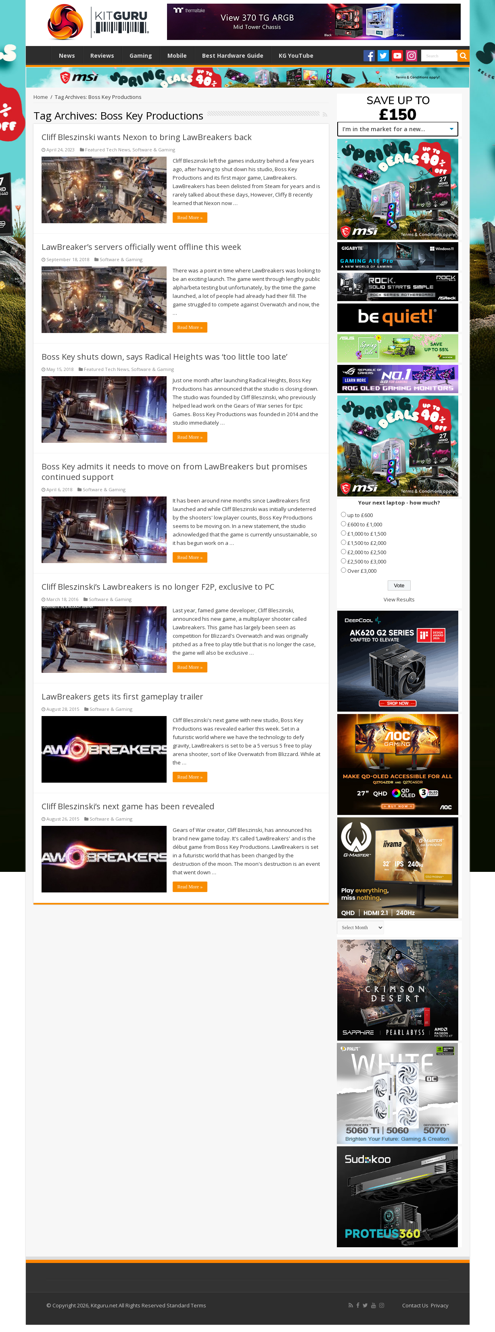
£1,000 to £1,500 (366, 533)
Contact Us (415, 1305)
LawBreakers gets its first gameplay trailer (122, 696)
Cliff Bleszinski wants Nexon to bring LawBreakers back (147, 137)
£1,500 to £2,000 (366, 543)
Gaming (140, 55)
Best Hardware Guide (232, 55)
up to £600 (360, 515)
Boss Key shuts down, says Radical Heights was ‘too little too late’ (164, 356)
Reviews (102, 55)
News (67, 55)
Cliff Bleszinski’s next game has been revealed (128, 806)
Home (40, 54)
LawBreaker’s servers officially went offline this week (141, 246)
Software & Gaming (153, 150)
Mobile (177, 55)
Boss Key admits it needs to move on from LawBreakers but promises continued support (174, 471)
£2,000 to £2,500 (366, 552)
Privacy (440, 1305)
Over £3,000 (361, 570)
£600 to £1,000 (364, 524)
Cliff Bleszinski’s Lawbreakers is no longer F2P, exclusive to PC (158, 586)
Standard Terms (186, 1305)
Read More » (190, 217)
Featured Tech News (107, 150)
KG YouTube (296, 55)
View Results (399, 599)
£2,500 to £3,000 (366, 561)
